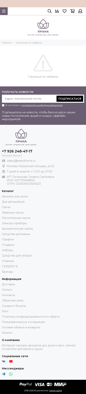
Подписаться (69, 98)
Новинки (8, 261)
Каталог (7, 332)
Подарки (8, 245)
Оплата (7, 289)
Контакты (8, 295)
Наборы (7, 250)
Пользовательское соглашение (23, 322)
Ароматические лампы (17, 228)
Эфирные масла (13, 212)
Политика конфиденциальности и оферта (31, 316)
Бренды (7, 271)
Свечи (6, 207)
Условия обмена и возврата (21, 327)
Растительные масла (16, 218)
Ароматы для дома (15, 196)
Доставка (8, 284)
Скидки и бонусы (14, 306)
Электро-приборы (14, 223)
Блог (5, 311)
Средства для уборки (17, 255)
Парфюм (8, 239)
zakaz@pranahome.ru (21, 160)
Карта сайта (55, 390)
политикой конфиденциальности (42, 105)
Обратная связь (13, 300)
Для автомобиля (13, 202)
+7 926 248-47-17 (17, 151)
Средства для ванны (16, 234)
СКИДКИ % (10, 266)
